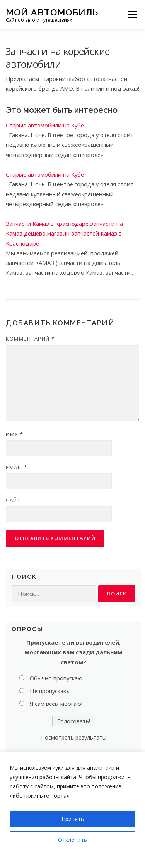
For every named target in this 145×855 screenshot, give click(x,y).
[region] (72, 803)
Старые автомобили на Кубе (45, 125)
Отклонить (72, 839)
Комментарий (30, 338)
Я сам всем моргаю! (56, 703)
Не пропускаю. (49, 691)
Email (16, 467)
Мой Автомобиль (52, 12)
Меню (132, 14)
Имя (15, 434)
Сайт (13, 500)
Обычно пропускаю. (57, 678)
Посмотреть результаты (73, 737)
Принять (72, 818)
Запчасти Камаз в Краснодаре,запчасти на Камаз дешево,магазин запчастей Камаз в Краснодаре (64, 233)
